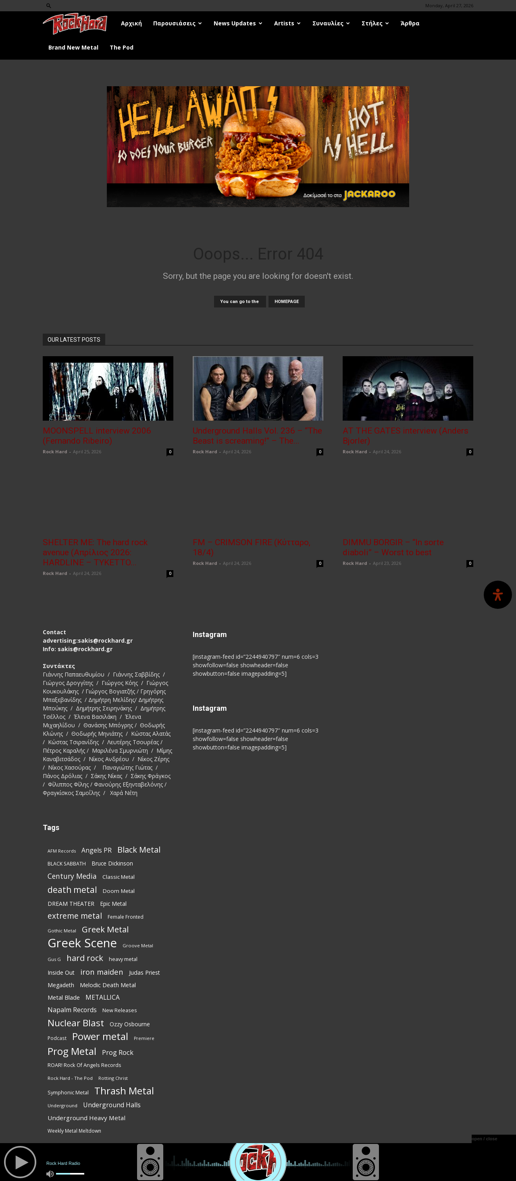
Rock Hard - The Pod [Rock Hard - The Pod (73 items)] (70, 1078)
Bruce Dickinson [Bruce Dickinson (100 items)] (112, 863)
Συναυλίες (331, 23)
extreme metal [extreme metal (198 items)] (75, 916)
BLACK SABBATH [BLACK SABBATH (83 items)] (67, 863)
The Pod (121, 47)
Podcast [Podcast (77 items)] (57, 1038)
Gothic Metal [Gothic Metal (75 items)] (62, 931)
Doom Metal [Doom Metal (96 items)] (119, 891)
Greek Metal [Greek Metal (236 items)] (105, 929)
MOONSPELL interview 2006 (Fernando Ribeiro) (97, 436)
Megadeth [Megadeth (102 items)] (61, 985)
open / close (484, 1138)
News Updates (238, 23)
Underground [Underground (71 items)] (62, 1105)
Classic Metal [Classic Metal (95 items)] (118, 876)
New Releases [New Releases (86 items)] (119, 1010)
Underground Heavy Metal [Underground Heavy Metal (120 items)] (86, 1118)
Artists (287, 23)
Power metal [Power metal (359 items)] (100, 1036)
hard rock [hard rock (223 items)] (85, 958)
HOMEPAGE (287, 301)
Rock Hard (55, 451)
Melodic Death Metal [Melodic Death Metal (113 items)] (108, 985)
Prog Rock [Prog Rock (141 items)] (117, 1052)
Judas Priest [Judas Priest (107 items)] (144, 972)
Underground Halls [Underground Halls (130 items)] (112, 1105)
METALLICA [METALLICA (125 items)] (102, 997)
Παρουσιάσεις (177, 23)
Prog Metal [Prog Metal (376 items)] (72, 1051)
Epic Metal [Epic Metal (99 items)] (113, 903)
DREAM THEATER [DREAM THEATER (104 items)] (71, 903)
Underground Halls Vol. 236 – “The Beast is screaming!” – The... (257, 436)
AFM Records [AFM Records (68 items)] (62, 851)
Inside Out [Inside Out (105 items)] (61, 972)
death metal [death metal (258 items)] (72, 889)
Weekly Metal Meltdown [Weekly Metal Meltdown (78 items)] (74, 1130)
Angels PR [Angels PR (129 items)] (96, 850)
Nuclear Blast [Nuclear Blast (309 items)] (76, 1023)
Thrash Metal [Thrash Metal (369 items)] (124, 1090)
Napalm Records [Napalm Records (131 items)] (72, 1010)
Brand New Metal (73, 47)
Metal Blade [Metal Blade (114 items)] (64, 997)
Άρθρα (410, 23)
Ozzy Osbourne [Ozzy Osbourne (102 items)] (130, 1024)
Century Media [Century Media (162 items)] (72, 876)
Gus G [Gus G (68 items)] (54, 959)
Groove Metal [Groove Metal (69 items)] (138, 945)
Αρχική (131, 23)
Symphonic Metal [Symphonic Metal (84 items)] (68, 1092)
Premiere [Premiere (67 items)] (144, 1038)
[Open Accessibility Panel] (498, 595)
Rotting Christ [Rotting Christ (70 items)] (113, 1078)
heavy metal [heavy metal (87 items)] (123, 959)
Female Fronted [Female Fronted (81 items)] (126, 916)
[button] (49, 5)
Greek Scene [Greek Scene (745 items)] (82, 943)
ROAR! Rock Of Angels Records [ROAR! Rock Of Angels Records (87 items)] (84, 1065)
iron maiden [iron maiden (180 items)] (101, 971)
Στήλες (375, 23)
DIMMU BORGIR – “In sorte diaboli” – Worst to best (393, 547)
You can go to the (240, 301)
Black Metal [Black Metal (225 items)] (138, 849)
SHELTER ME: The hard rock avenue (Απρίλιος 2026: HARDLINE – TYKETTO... (95, 552)
